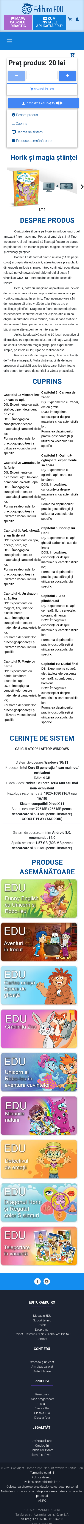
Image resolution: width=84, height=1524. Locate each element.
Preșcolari (42, 1394)
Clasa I (42, 1404)
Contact (42, 1339)
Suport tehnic (42, 1320)
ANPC (42, 1500)
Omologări (42, 1445)
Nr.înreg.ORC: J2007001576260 (42, 1519)
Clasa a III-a (42, 1413)
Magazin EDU (42, 1316)
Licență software (42, 1455)
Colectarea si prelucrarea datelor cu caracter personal (42, 1487)
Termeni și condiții (42, 1473)
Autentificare (42, 1371)
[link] (18, 22)
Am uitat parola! (42, 1367)
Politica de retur (42, 1477)
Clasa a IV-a (42, 1417)
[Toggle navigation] (9, 41)
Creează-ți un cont (42, 1362)
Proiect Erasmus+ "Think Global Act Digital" (42, 1334)
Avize (42, 1325)
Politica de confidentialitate (42, 1482)
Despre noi (42, 1330)
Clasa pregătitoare (42, 1399)
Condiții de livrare (42, 1450)
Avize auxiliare (42, 1441)
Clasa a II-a (42, 1408)
